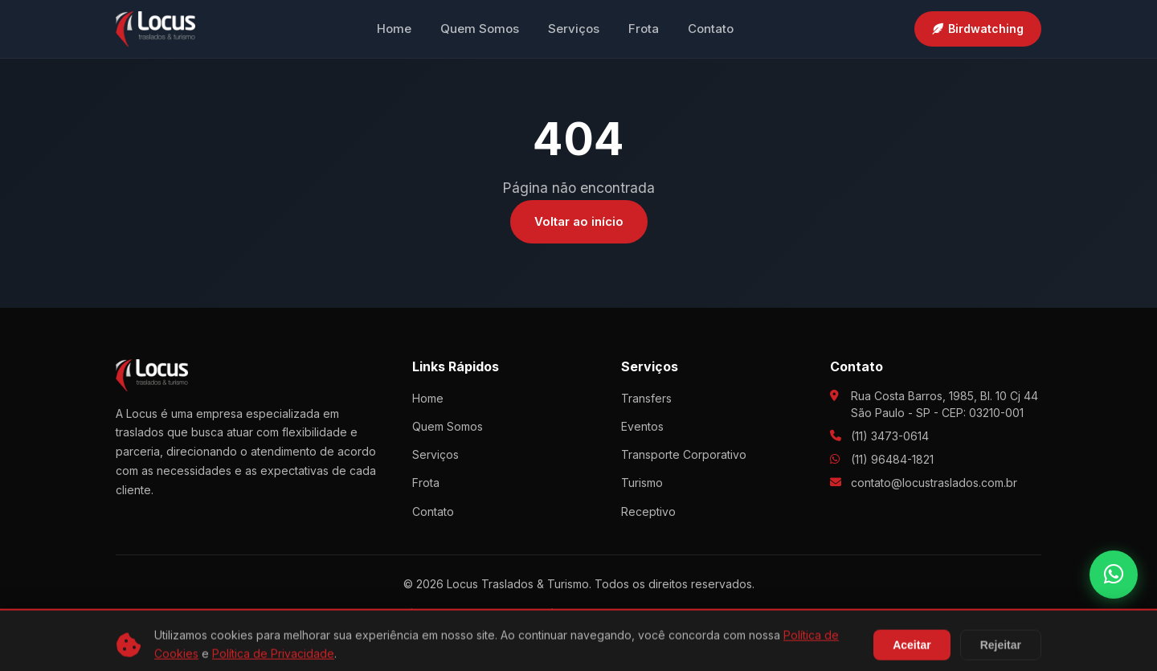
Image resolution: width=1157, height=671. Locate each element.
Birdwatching (978, 28)
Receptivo (648, 511)
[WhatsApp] (1114, 574)
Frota (643, 28)
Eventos (642, 426)
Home (394, 28)
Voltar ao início (578, 221)
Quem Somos (479, 28)
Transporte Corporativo (683, 454)
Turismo (642, 482)
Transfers (646, 398)
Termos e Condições (709, 612)
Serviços (573, 28)
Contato (711, 28)
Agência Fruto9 (624, 642)
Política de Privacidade (452, 612)
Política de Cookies (583, 612)
